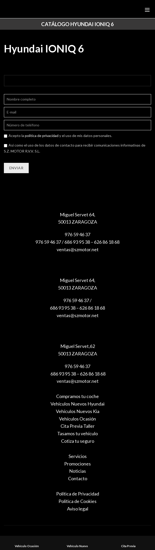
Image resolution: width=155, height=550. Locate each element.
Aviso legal (77, 508)
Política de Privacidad (77, 493)
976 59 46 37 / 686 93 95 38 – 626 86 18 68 (77, 242)
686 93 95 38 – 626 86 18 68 (78, 374)
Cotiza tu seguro (77, 441)
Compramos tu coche (77, 396)
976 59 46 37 (77, 234)
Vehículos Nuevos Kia (77, 411)
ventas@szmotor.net (78, 249)
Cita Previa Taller (78, 426)
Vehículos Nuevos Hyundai (77, 404)
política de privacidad (41, 135)
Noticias (77, 471)
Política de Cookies (77, 501)
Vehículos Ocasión (77, 419)
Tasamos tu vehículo (77, 433)
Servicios (78, 456)
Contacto (77, 478)
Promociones (77, 464)
